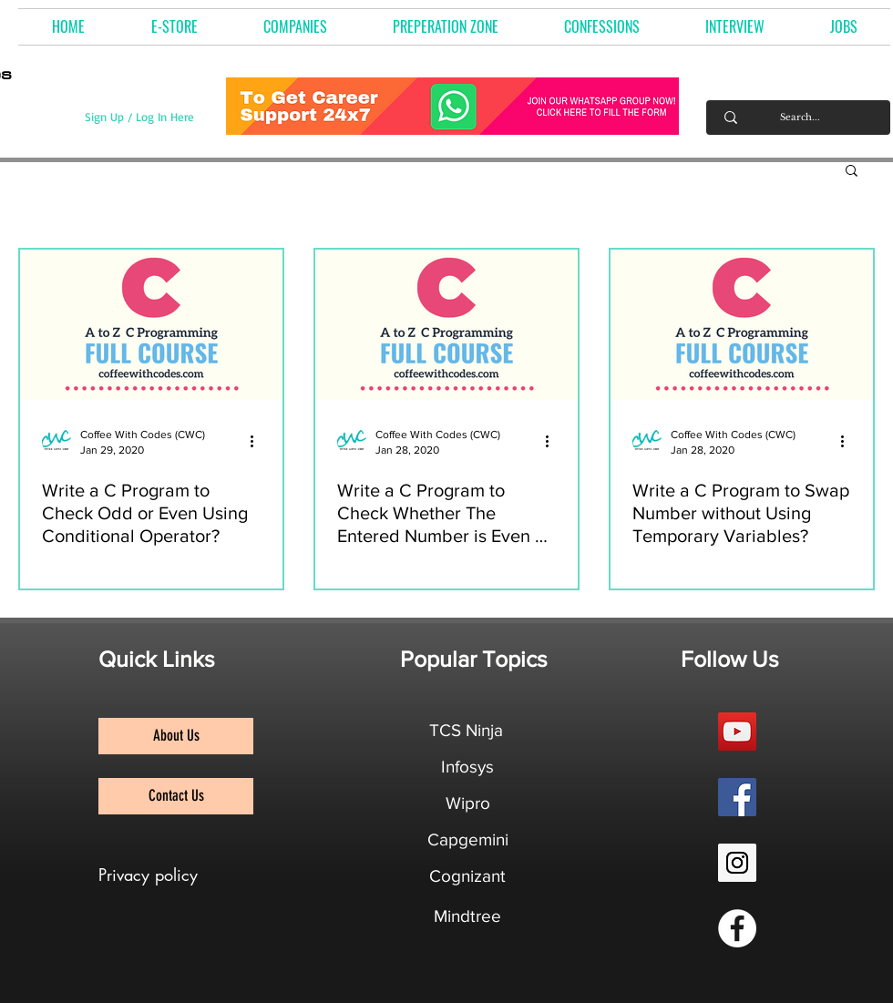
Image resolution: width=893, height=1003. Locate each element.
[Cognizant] (467, 876)
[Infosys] (467, 767)
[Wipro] (467, 803)
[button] (295, 27)
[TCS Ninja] (466, 730)
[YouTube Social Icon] (737, 731)
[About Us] (175, 736)
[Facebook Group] (737, 928)
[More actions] (258, 441)
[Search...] (800, 117)
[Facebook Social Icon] (737, 797)
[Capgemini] (467, 840)
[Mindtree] (467, 916)
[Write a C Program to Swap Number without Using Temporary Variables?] (742, 325)
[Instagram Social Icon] (737, 863)
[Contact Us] (175, 796)
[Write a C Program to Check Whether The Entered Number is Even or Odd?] (446, 325)
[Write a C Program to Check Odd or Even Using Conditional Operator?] (151, 325)
